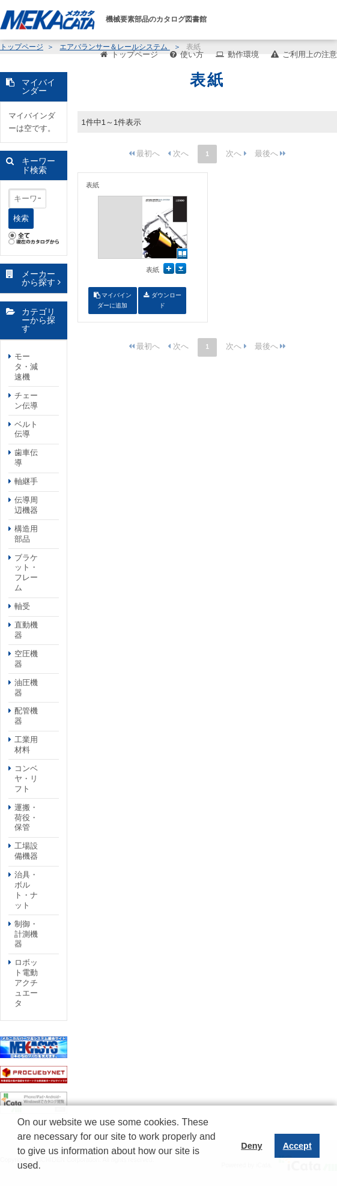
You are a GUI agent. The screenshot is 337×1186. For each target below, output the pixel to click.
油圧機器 (26, 687)
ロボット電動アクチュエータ (26, 983)
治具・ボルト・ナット (26, 890)
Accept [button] (297, 1146)
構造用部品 (26, 533)
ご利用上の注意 (309, 54)
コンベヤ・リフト (26, 778)
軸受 (22, 606)
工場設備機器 (26, 851)
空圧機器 (26, 658)
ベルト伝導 (26, 429)
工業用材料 (26, 744)
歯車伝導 (26, 457)
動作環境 (243, 54)
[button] (19, 1174)
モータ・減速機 (26, 366)
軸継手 (26, 481)
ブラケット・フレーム (26, 573)
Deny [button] (251, 1146)
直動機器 (26, 630)
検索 (21, 218)
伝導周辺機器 (26, 505)
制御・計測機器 (26, 934)
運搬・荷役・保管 (26, 817)
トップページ (134, 54)
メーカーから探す (38, 278)
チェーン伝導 (26, 400)
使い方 (192, 54)
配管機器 (26, 715)
